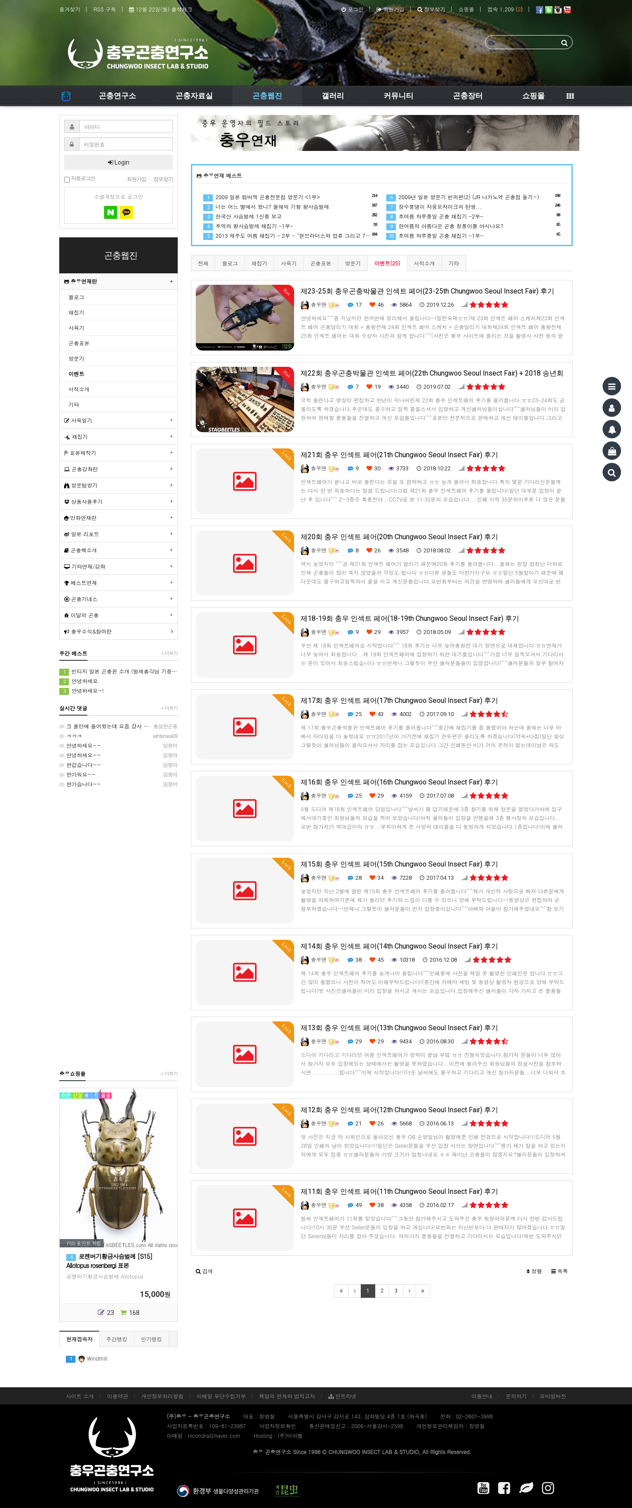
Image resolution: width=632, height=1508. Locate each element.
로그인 (352, 9)
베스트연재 (80, 582)
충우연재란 (80, 281)
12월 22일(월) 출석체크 (160, 9)
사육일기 (78, 420)
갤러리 (333, 95)
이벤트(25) (387, 263)
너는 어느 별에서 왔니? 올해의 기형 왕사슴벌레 (290, 206)
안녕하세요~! (81, 691)
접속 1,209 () (505, 9)
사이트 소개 (80, 1396)
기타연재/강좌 (84, 566)
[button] (204, 1271)
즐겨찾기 (69, 9)
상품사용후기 (83, 501)
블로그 (230, 263)
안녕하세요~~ (118, 745)
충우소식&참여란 (88, 631)
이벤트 (76, 373)
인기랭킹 (151, 1339)
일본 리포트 (81, 533)
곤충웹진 (267, 95)
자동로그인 (79, 179)
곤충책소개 (80, 550)
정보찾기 (431, 9)
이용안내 (481, 1396)
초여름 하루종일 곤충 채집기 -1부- (473, 235)
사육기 (289, 263)
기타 (454, 263)
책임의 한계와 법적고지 (287, 1396)
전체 (203, 263)
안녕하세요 (78, 681)
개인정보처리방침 (162, 1396)
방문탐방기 (80, 485)
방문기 (353, 263)
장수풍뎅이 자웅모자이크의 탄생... (473, 206)
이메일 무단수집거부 (221, 1396)
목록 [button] (559, 1271)
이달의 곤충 (81, 615)
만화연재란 (80, 517)
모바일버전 (553, 1396)
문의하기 (516, 1396)
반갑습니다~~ (118, 765)
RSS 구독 (104, 9)
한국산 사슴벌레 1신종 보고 (290, 216)
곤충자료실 (194, 95)
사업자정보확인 (277, 1425)
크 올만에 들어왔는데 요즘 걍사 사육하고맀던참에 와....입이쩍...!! (118, 726)
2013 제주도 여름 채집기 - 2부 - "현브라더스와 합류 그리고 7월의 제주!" (290, 235)
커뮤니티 (398, 95)
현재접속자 (79, 1339)
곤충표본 (320, 263)
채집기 (259, 263)
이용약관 (117, 1396)
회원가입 (390, 9)
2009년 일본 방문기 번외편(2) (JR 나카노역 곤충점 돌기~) (473, 196)
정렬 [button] (534, 1271)
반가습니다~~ (118, 784)
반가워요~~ (118, 774)
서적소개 (424, 263)
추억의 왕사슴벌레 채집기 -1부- (290, 225)
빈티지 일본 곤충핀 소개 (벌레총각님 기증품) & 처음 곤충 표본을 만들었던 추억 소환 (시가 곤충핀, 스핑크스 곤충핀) (118, 671)
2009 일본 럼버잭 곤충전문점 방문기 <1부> (290, 196)
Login (118, 162)
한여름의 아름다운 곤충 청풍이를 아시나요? (473, 225)
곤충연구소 (117, 95)
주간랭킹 (116, 1339)
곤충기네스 (80, 598)
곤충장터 (468, 95)
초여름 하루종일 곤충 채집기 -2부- (473, 216)
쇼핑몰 (466, 9)
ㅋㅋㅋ (118, 736)
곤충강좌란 (81, 469)
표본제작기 (80, 452)
